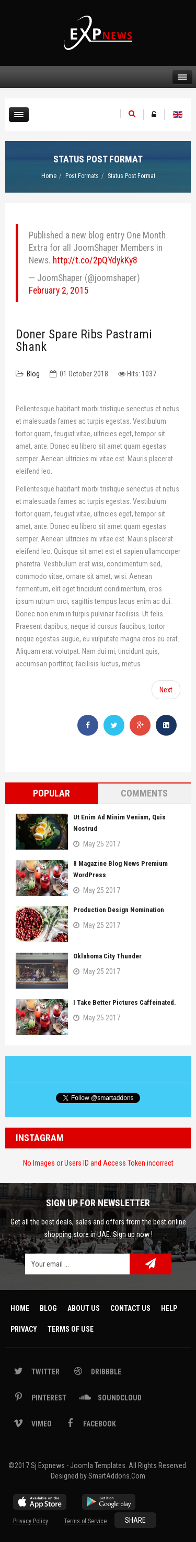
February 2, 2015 (59, 290)
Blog (33, 374)
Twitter (45, 1372)
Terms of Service (85, 1521)
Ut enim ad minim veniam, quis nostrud (119, 822)
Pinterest (48, 1398)
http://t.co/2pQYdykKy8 (95, 260)
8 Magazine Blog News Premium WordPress (120, 869)
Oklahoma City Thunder (107, 956)
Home (48, 176)
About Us (83, 1308)
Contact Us (130, 1308)
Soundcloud (119, 1398)
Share (135, 1520)
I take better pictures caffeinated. (124, 1002)
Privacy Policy (30, 1521)
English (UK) (177, 114)
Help (169, 1308)
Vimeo (41, 1424)
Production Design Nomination (118, 910)
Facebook (99, 1424)
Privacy (23, 1329)
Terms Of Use (71, 1329)
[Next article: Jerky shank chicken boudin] (166, 689)
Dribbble (105, 1372)
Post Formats (82, 176)
